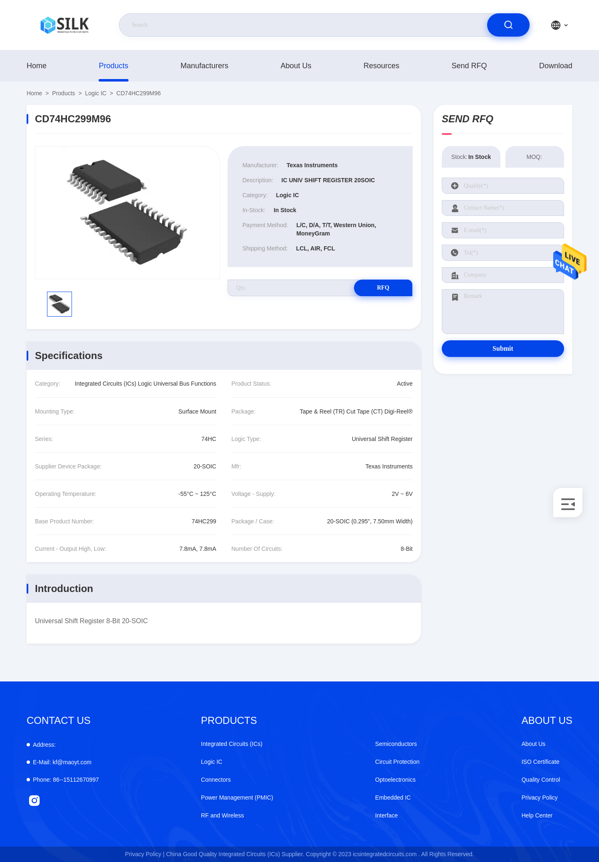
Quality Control (541, 779)
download (555, 66)
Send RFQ (469, 66)
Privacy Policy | (145, 854)
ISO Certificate (540, 761)
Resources (381, 66)
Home (37, 66)
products (113, 66)
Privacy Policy (540, 797)
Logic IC (95, 93)
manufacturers (204, 66)
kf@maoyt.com (62, 762)
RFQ (383, 288)
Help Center (537, 815)
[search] (508, 25)
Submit (503, 348)
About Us (295, 66)
